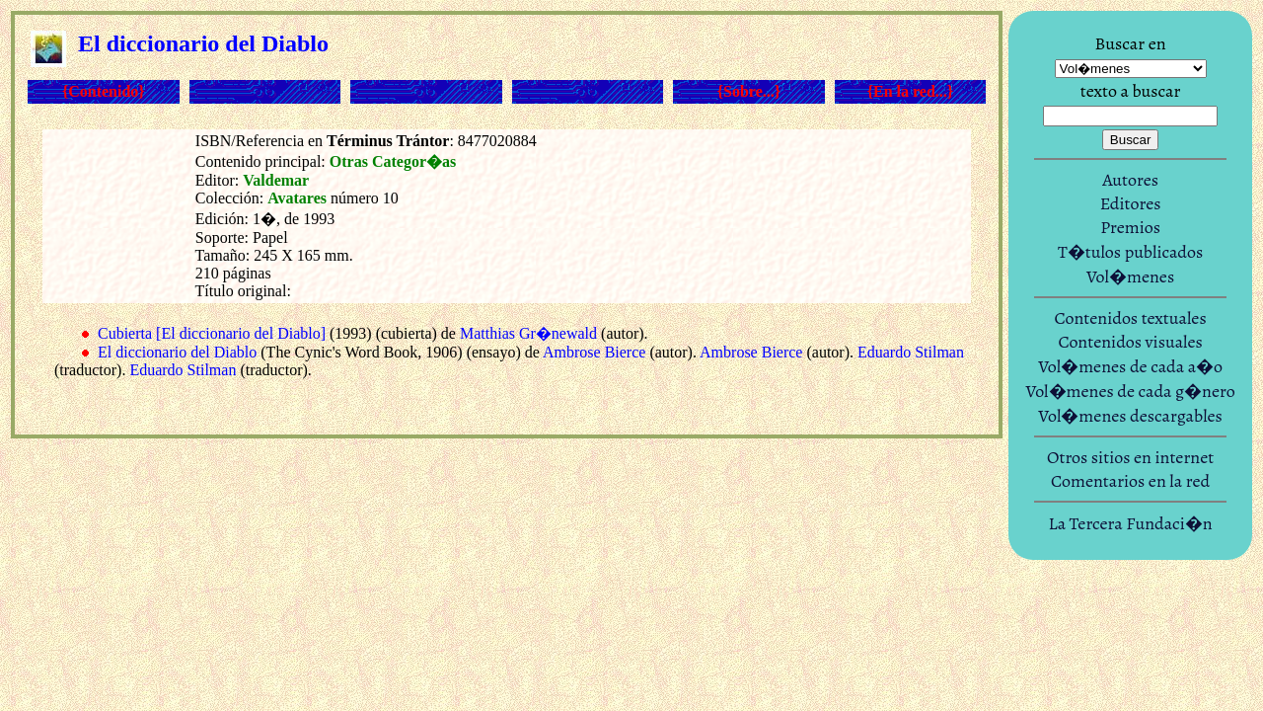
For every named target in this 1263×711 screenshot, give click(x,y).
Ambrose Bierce (594, 352)
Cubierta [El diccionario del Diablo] (212, 333)
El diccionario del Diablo (177, 352)
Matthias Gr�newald (528, 333)
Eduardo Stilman (910, 352)
